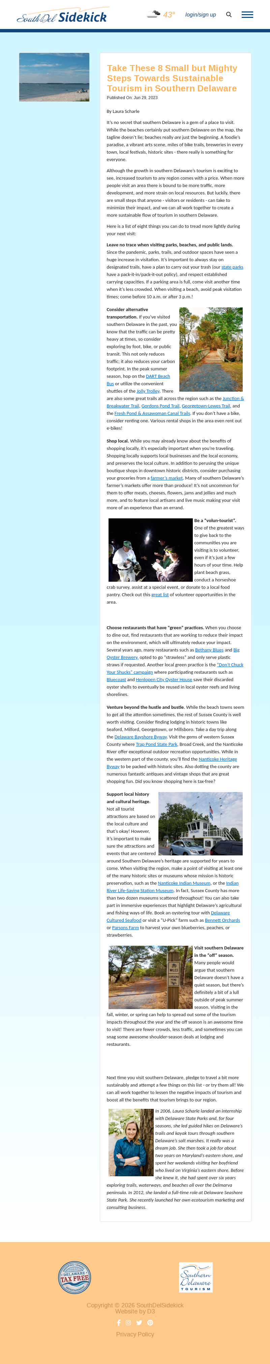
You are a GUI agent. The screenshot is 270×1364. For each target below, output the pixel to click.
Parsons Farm (125, 928)
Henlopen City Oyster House (164, 679)
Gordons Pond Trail (161, 406)
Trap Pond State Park (156, 744)
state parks (232, 267)
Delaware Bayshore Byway (141, 737)
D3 (151, 1311)
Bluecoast (116, 679)
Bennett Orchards (222, 920)
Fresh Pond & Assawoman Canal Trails (152, 413)
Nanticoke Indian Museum (184, 883)
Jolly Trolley (148, 391)
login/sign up (200, 15)
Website (126, 1311)
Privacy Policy (135, 1334)
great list (160, 595)
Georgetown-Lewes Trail (206, 406)
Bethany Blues (209, 650)
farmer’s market (167, 478)
